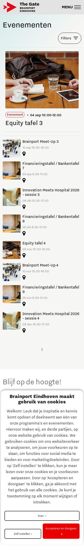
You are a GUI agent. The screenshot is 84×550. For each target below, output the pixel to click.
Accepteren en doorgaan (61, 528)
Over (41, 515)
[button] (71, 7)
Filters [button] (66, 38)
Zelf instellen (22, 533)
